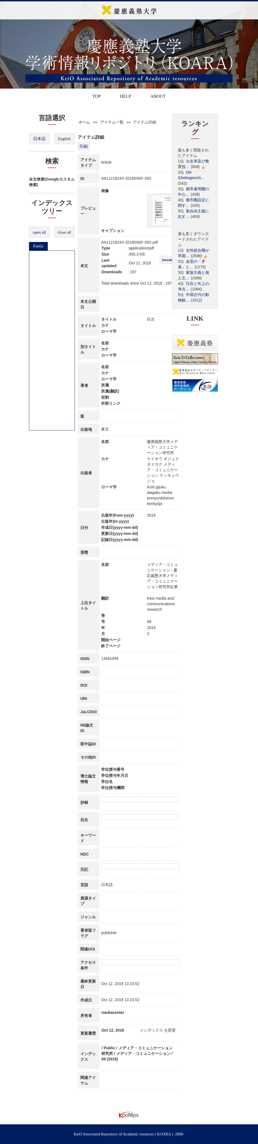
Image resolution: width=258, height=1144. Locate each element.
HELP (125, 96)
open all (39, 232)
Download (169, 260)
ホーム (84, 122)
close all (64, 232)
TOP (96, 96)
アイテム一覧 (111, 122)
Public (38, 246)
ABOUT (157, 96)
